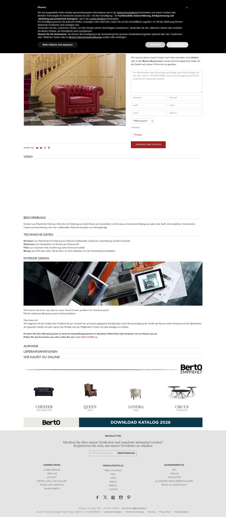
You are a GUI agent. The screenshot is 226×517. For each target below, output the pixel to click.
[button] (113, 156)
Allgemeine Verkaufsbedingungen (174, 481)
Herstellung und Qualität (52, 481)
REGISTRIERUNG (126, 453)
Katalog (174, 474)
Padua (113, 482)
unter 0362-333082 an (86, 337)
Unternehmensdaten (113, 512)
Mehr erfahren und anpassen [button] (58, 44)
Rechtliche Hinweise (135, 512)
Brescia (113, 486)
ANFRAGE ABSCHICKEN (148, 144)
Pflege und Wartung (52, 485)
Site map (151, 512)
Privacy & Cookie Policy (174, 485)
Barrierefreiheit (181, 512)
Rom (113, 474)
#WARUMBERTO (52, 489)
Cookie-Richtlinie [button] (97, 19)
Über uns (52, 474)
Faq (174, 470)
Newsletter (174, 477)
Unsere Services (51, 470)
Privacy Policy (165, 512)
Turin (113, 478)
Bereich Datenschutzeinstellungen (85, 37)
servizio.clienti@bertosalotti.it (134, 508)
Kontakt (51, 477)
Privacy (138, 135)
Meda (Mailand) (113, 470)
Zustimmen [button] (177, 44)
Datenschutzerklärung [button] (127, 12)
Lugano (113, 489)
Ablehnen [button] (155, 44)
